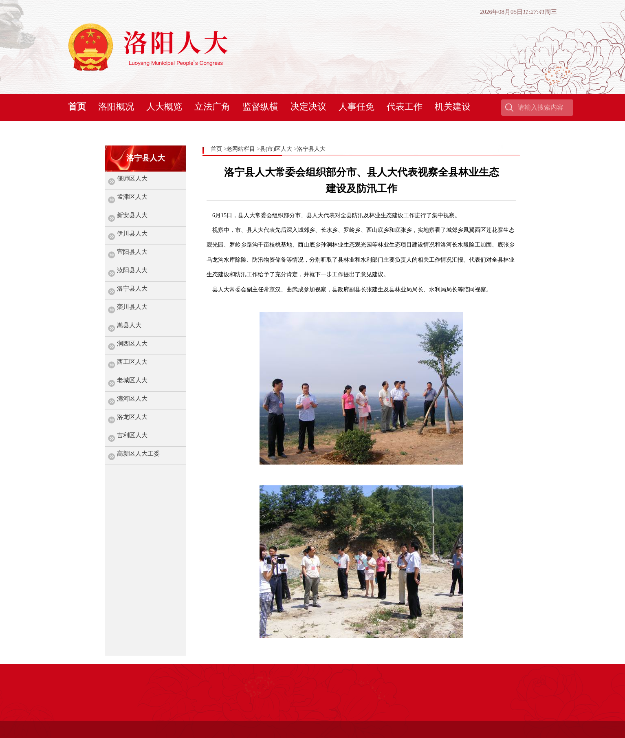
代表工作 (405, 106)
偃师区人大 (132, 178)
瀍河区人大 (132, 398)
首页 (77, 106)
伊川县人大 (132, 233)
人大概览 (164, 106)
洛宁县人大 (132, 288)
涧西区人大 (132, 343)
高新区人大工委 (138, 453)
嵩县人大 (129, 325)
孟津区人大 (132, 197)
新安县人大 (132, 215)
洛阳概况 (116, 106)
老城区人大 (132, 380)
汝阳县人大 (132, 270)
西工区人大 (132, 362)
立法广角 (212, 106)
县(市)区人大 (276, 149)
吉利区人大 (132, 435)
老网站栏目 (241, 149)
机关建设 (453, 106)
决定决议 (308, 106)
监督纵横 (260, 106)
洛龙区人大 (132, 417)
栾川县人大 (132, 307)
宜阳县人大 (132, 252)
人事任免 (356, 106)
